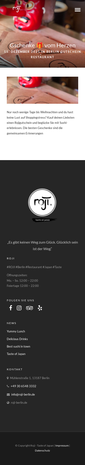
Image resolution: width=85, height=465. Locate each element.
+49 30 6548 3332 (23, 386)
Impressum (62, 445)
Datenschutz (42, 450)
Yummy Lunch (16, 331)
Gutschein (71, 51)
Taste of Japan (16, 354)
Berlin (52, 51)
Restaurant (42, 57)
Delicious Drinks (17, 339)
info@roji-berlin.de (23, 394)
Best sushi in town (18, 346)
